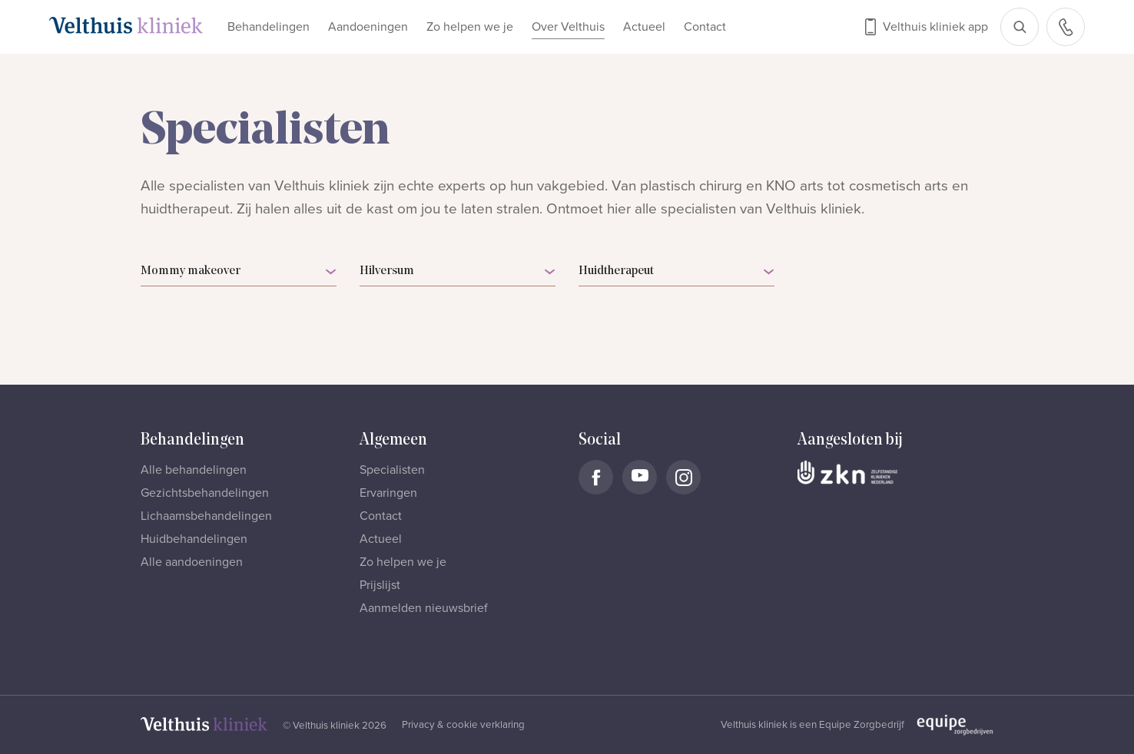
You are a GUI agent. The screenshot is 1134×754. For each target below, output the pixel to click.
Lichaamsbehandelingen (206, 516)
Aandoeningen (368, 27)
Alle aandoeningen (192, 562)
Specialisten (392, 470)
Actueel (644, 27)
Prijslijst (380, 585)
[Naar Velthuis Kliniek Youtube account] (639, 477)
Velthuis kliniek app (935, 27)
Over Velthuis (568, 27)
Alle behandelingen (194, 470)
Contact (705, 27)
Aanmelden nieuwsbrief (424, 608)
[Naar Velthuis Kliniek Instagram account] (683, 477)
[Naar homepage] (126, 25)
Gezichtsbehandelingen (205, 493)
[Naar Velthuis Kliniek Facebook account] (596, 477)
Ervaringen (388, 493)
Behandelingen (268, 27)
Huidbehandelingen (194, 539)
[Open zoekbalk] (1019, 27)
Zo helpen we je (469, 27)
